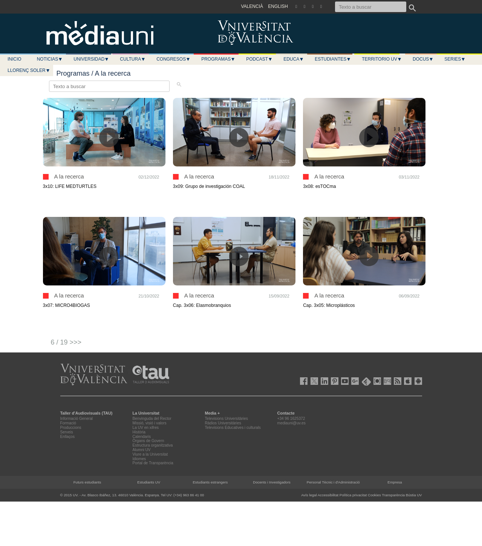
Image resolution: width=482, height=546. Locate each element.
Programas (218, 59)
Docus (423, 59)
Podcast (259, 59)
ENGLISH (278, 6)
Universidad (91, 59)
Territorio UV (382, 59)
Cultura (132, 59)
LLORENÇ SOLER (29, 70)
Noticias (50, 59)
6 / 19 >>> (66, 342)
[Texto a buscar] (370, 7)
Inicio (14, 59)
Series (454, 59)
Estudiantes (333, 59)
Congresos (173, 59)
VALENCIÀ (252, 6)
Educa (293, 59)
